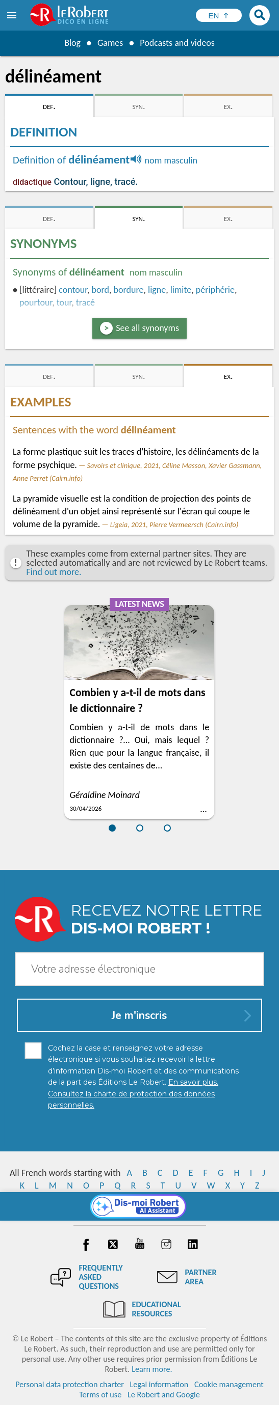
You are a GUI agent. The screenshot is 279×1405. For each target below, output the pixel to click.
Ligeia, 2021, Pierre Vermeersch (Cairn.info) (174, 524)
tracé (85, 302)
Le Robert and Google (164, 1394)
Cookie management (229, 1384)
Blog (72, 42)
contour (73, 289)
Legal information (159, 1384)
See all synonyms (147, 328)
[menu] (13, 15)
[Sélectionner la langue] (219, 15)
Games (110, 42)
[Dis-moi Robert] (139, 1206)
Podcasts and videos (177, 42)
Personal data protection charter (69, 1384)
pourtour (35, 302)
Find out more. (54, 571)
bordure (129, 289)
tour (64, 302)
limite (181, 289)
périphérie (215, 289)
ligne (157, 289)
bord (100, 289)
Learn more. (152, 1369)
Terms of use (100, 1394)
